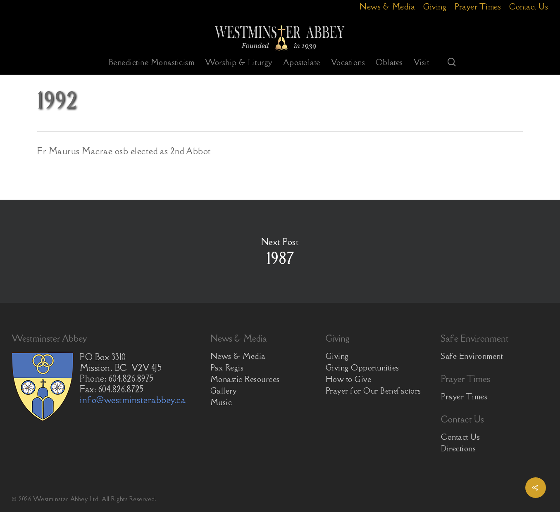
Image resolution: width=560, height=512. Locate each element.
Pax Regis (227, 367)
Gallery (223, 391)
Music (221, 402)
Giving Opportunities (362, 367)
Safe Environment (472, 356)
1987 (280, 251)
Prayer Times (464, 396)
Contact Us (460, 437)
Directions (458, 448)
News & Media (238, 356)
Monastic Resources (245, 379)
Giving (337, 356)
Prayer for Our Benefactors (373, 391)
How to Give (349, 379)
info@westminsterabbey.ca (133, 400)
